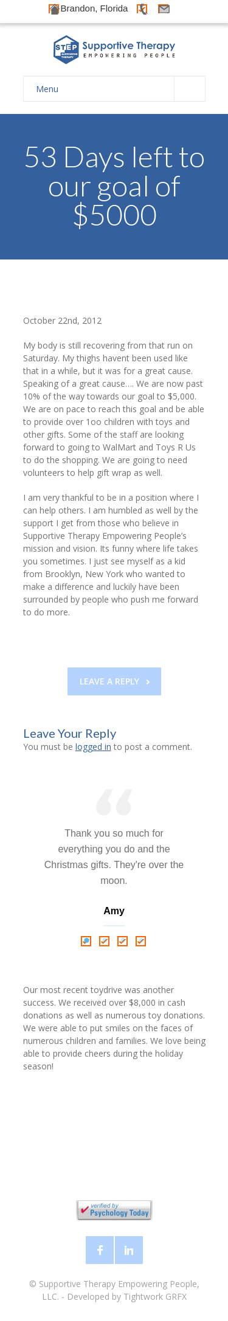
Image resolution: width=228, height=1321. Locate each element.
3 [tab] (123, 941)
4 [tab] (142, 941)
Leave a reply (115, 681)
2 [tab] (105, 941)
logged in (93, 746)
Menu (120, 89)
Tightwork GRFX (155, 1296)
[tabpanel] (114, 860)
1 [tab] (87, 941)
